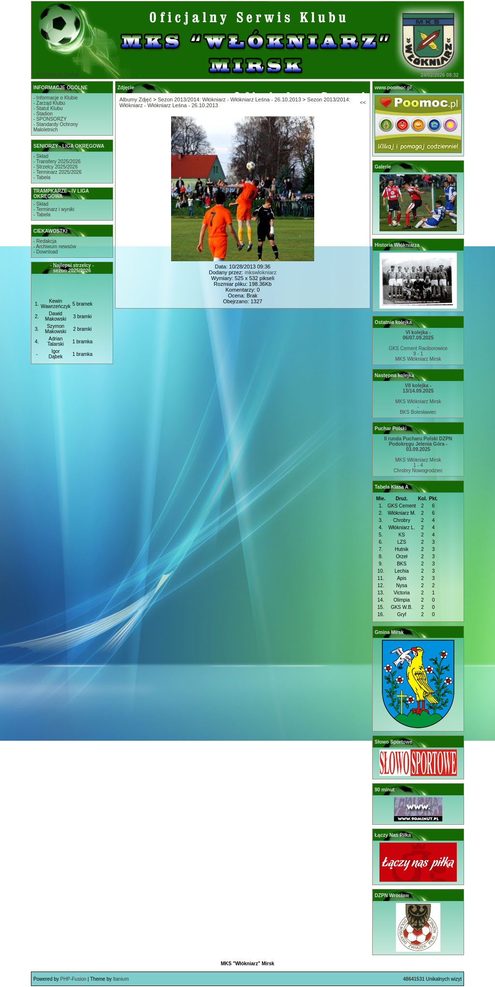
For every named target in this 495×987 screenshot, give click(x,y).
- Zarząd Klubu (49, 103)
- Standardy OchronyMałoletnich (55, 127)
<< (363, 102)
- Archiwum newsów (54, 246)
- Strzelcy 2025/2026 (55, 166)
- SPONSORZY (50, 119)
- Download (45, 251)
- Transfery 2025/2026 (57, 161)
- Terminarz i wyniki (53, 209)
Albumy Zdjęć (135, 99)
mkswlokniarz (261, 272)
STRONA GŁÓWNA (57, 75)
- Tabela (41, 177)
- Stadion (43, 113)
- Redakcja (45, 241)
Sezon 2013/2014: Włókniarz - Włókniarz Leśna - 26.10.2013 (229, 99)
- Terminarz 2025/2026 (57, 172)
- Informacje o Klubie (55, 97)
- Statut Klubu (48, 108)
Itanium (121, 979)
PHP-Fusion (73, 979)
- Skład (40, 156)
